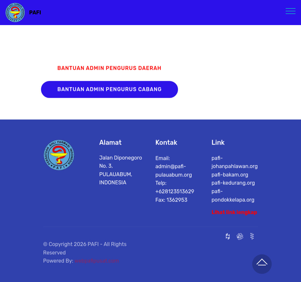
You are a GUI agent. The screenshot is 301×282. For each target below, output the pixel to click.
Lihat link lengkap (234, 212)
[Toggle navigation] (291, 11)
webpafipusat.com (97, 264)
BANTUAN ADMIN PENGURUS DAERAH (109, 68)
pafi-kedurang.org (233, 184)
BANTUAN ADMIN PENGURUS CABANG (109, 90)
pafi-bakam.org (230, 176)
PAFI (35, 12)
